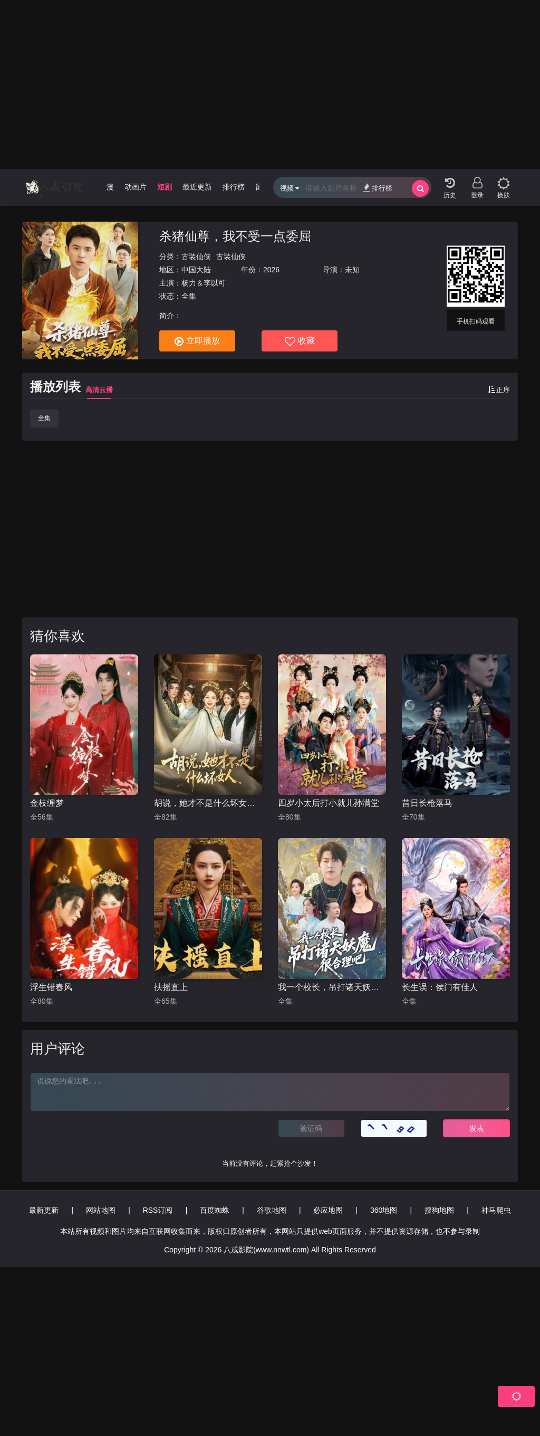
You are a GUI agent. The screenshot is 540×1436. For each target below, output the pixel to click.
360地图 (383, 1210)
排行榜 (377, 187)
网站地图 (100, 1210)
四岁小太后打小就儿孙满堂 (328, 802)
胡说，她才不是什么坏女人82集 (208, 802)
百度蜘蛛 (214, 1210)
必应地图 (328, 1210)
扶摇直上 (171, 987)
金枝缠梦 (47, 802)
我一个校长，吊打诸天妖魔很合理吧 (332, 987)
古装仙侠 (196, 256)
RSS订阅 (158, 1210)
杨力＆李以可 (203, 283)
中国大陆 (196, 269)
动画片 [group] (135, 187)
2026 (271, 269)
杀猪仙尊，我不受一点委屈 (235, 236)
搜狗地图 (439, 1210)
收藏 (300, 341)
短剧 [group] (164, 187)
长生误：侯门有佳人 (440, 987)
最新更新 (44, 1210)
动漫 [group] (106, 187)
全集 (44, 418)
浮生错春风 (51, 987)
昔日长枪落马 (427, 802)
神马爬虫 (496, 1210)
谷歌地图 (271, 1210)
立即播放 (197, 341)
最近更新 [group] (197, 187)
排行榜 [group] (234, 187)
